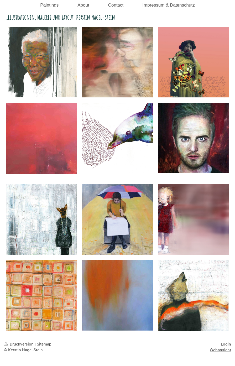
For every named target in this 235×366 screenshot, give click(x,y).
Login (226, 344)
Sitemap (44, 344)
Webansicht (220, 349)
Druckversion (19, 344)
